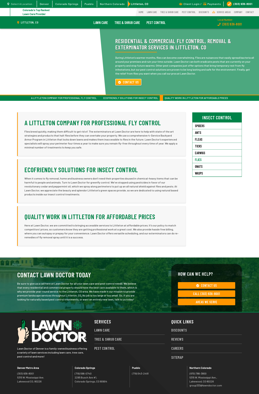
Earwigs (200, 153)
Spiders (199, 126)
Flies (198, 160)
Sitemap (177, 357)
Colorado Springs (66, 3)
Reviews (177, 339)
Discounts (204, 12)
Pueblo (89, 3)
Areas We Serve (206, 302)
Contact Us (128, 82)
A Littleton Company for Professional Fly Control (64, 98)
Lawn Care (152, 12)
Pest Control (188, 12)
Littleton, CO (139, 3)
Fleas (198, 139)
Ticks (198, 146)
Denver (44, 3)
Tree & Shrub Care (169, 12)
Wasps (199, 173)
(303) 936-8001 (239, 3)
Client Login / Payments (200, 3)
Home (141, 12)
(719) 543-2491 (140, 373)
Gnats (199, 166)
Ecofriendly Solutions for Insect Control (130, 98)
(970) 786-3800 (197, 373)
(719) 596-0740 (83, 373)
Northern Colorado (112, 3)
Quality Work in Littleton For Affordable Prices (196, 98)
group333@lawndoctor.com (205, 385)
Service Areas (221, 12)
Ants (198, 133)
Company (238, 12)
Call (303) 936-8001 (206, 294)
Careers (177, 348)
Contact (250, 12)
